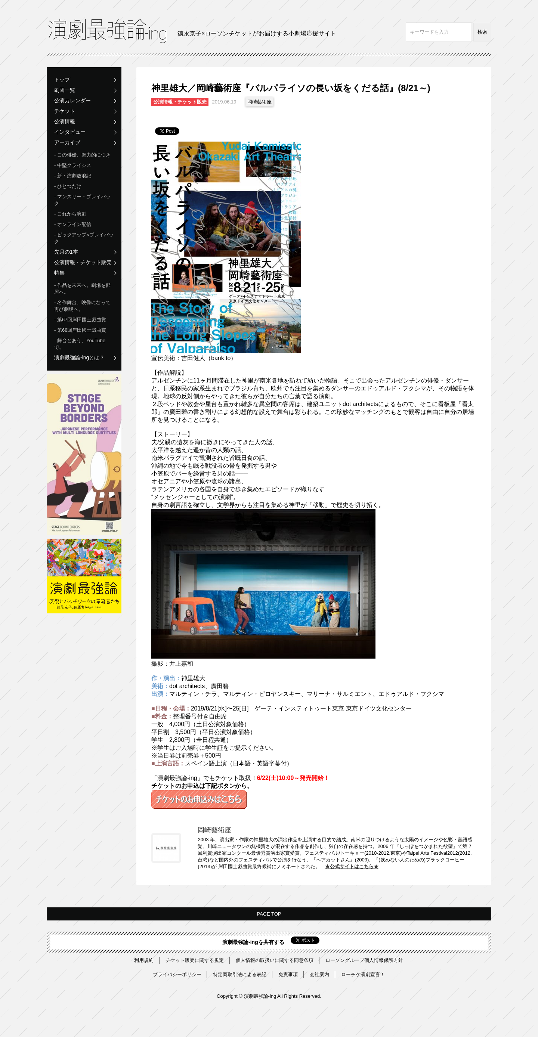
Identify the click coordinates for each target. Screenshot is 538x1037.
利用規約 (144, 960)
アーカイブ (67, 142)
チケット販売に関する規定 (195, 960)
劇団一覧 (64, 90)
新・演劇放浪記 (74, 176)
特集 (59, 273)
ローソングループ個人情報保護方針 (364, 960)
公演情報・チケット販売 (83, 262)
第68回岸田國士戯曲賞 (81, 330)
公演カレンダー (72, 100)
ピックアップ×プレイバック (84, 238)
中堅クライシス (74, 165)
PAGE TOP (269, 914)
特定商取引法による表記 (239, 974)
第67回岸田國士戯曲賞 (81, 319)
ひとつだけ (69, 186)
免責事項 (288, 974)
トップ (62, 80)
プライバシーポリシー (177, 974)
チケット (64, 111)
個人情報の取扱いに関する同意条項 (274, 960)
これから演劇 (71, 214)
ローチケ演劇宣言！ (363, 974)
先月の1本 (66, 252)
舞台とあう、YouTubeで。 (79, 344)
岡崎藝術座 (259, 102)
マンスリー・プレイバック (82, 200)
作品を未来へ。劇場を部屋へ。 (82, 288)
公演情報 (64, 121)
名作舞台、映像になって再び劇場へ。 (82, 306)
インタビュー (70, 132)
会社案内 (319, 974)
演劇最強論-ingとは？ (79, 357)
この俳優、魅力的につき (84, 155)
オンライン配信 (74, 224)
